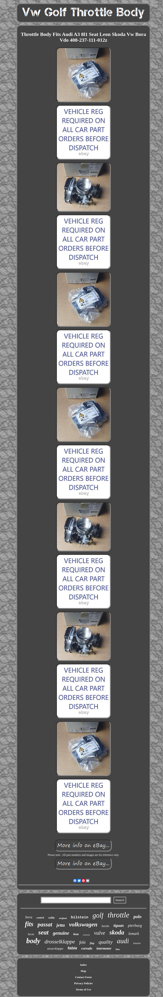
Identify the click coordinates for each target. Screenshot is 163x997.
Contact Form (83, 977)
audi (123, 941)
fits (29, 924)
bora (28, 917)
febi (82, 942)
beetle (105, 926)
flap (92, 943)
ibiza (118, 949)
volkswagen (83, 924)
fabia (72, 948)
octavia (86, 934)
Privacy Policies (83, 983)
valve (99, 933)
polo (137, 916)
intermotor (103, 948)
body (33, 941)
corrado (86, 948)
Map (83, 971)
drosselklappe (60, 942)
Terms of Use (83, 989)
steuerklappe (55, 948)
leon (76, 934)
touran (137, 943)
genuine (61, 933)
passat (45, 924)
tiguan (119, 925)
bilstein (79, 917)
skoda (117, 932)
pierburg (135, 925)
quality (105, 942)
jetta (60, 925)
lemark (133, 933)
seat (43, 932)
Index (83, 964)
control (40, 917)
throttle (118, 915)
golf (98, 915)
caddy (51, 917)
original (63, 918)
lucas (31, 934)
